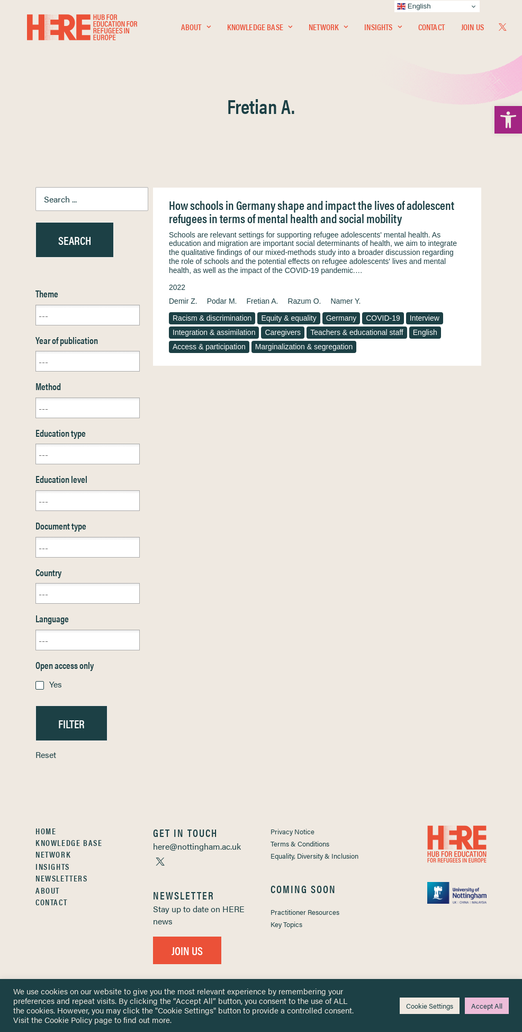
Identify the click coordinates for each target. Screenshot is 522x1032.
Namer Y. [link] (345, 301)
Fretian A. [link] (262, 301)
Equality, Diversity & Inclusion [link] (314, 856)
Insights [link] (382, 30)
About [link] (196, 30)
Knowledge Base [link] (259, 30)
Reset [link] (45, 754)
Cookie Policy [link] (68, 1019)
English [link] (425, 332)
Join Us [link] (472, 30)
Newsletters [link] (61, 878)
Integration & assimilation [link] (214, 332)
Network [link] (328, 30)
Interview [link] (424, 318)
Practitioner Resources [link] (305, 912)
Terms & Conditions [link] (300, 844)
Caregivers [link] (283, 332)
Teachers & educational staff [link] (356, 332)
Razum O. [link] (304, 301)
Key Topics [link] (286, 924)
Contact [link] (431, 30)
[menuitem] (196, 30)
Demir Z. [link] (183, 301)
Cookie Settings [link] (429, 1006)
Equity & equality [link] (288, 318)
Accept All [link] (486, 1006)
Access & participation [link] (209, 346)
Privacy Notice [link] (292, 831)
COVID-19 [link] (383, 318)
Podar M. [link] (222, 301)
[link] (508, 120)
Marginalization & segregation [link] (304, 346)
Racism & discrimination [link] (212, 318)
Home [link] (45, 831)
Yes (55, 684)
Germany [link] (341, 318)
